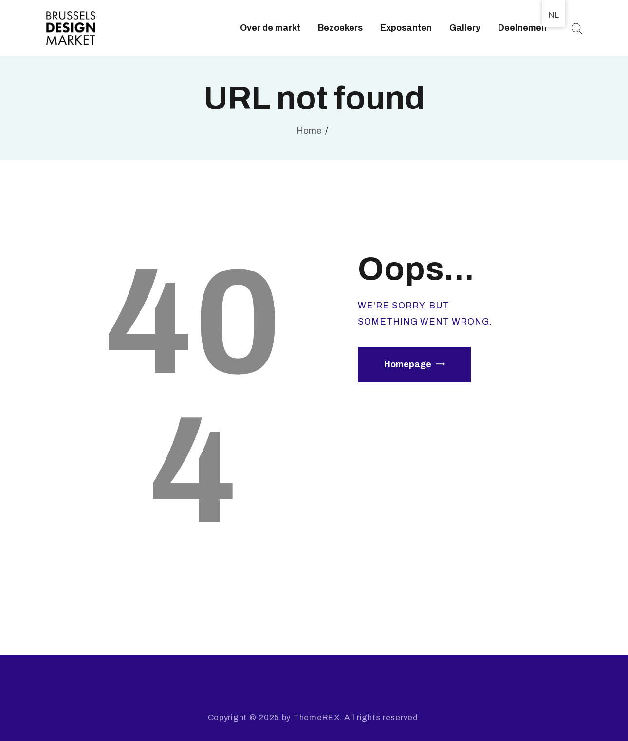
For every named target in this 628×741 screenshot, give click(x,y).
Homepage (407, 364)
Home (308, 131)
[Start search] (576, 28)
